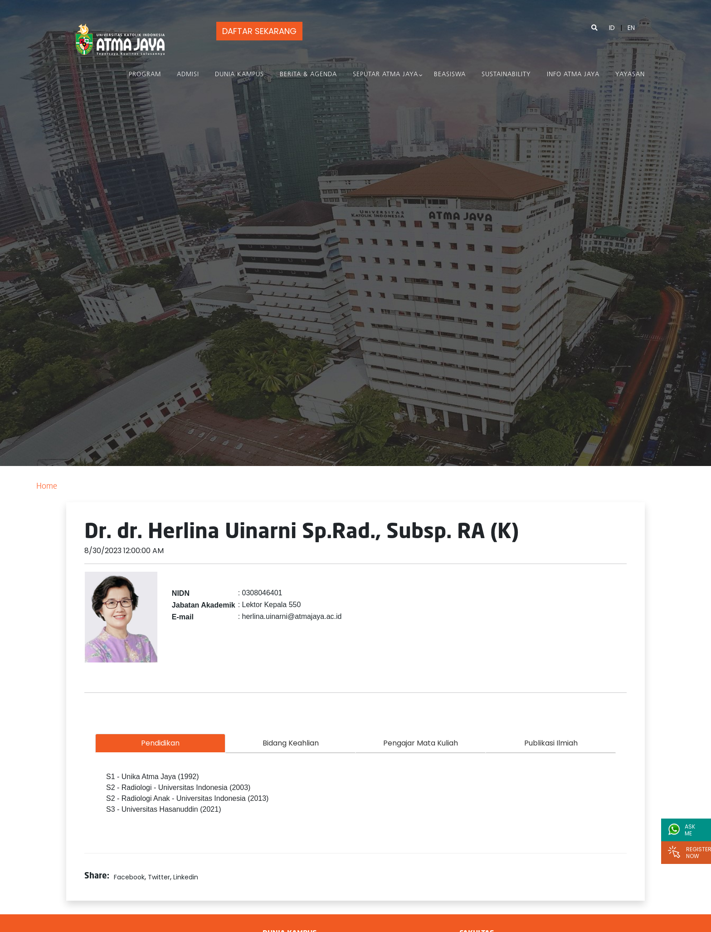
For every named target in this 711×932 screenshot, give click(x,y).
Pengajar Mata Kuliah (420, 743)
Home (46, 486)
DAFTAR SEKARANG (258, 31)
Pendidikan (160, 743)
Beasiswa (450, 74)
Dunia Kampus (239, 74)
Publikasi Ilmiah (551, 743)
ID (612, 27)
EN (631, 27)
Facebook (129, 877)
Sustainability (506, 74)
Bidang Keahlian (291, 743)
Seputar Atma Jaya (385, 74)
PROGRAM (145, 74)
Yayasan (630, 74)
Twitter (159, 877)
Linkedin (185, 877)
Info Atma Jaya (573, 74)
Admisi (188, 74)
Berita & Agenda (308, 74)
